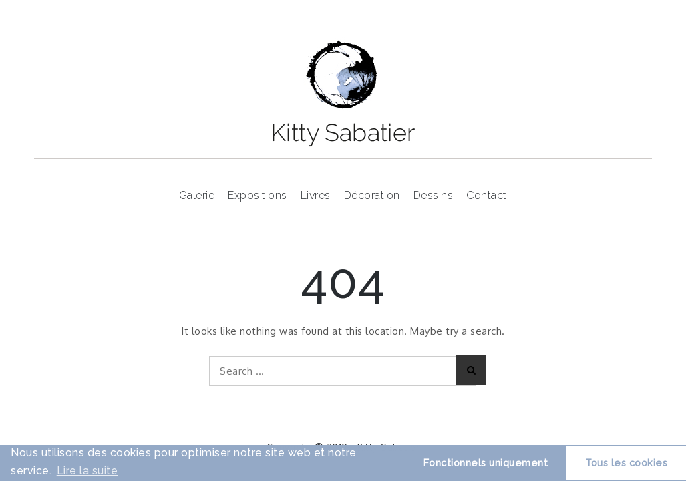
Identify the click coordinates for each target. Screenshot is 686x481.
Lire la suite (87, 470)
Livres (316, 195)
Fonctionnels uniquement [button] (485, 462)
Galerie (197, 195)
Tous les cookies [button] (626, 462)
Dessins (433, 195)
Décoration (372, 195)
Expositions (257, 195)
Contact (486, 195)
